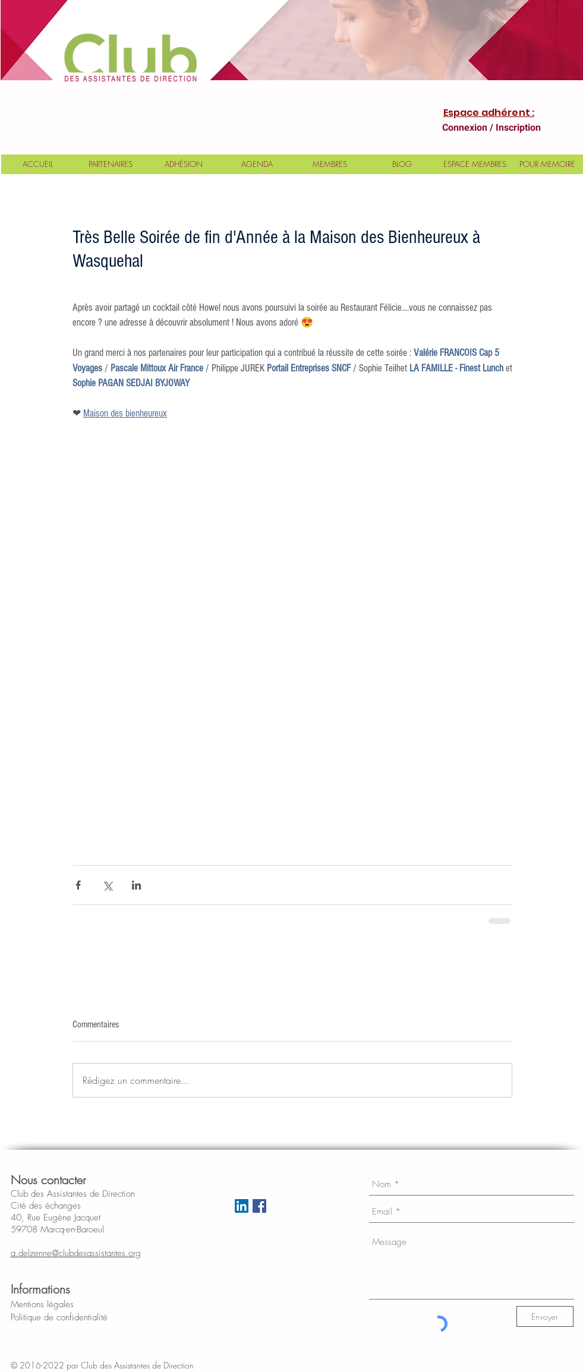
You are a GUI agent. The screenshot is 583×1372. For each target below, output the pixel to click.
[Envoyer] (544, 1316)
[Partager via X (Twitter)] (107, 885)
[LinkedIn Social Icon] (241, 1206)
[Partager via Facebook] (78, 885)
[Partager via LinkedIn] (136, 885)
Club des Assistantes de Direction (147, 1365)
